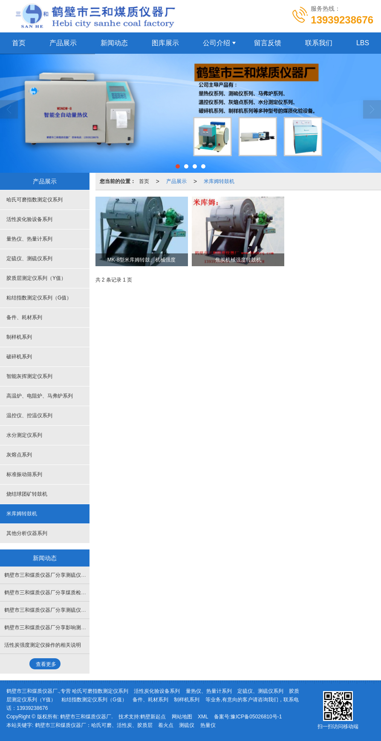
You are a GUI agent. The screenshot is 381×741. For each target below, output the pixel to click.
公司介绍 (216, 42)
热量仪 (208, 725)
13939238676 (32, 708)
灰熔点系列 (19, 455)
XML (203, 717)
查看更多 (46, 664)
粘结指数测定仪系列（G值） (39, 298)
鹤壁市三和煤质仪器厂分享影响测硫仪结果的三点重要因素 (70, 628)
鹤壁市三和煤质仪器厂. (86, 717)
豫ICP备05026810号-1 (256, 717)
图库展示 (165, 42)
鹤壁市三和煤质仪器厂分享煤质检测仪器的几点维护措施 (68, 593)
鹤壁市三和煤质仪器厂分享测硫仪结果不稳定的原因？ (65, 575)
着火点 (165, 725)
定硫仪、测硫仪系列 (29, 259)
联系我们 (318, 42)
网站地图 (182, 717)
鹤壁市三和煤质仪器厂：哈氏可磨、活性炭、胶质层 (94, 725)
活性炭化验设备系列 (29, 219)
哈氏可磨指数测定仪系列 (34, 200)
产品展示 (63, 42)
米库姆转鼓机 (219, 181)
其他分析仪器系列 (26, 533)
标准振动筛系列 (24, 474)
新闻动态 (114, 42)
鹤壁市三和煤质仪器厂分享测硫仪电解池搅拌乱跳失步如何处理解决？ (83, 610)
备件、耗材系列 (24, 317)
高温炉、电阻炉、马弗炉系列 (39, 396)
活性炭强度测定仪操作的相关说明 (42, 645)
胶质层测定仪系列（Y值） (36, 278)
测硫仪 (186, 725)
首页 (144, 181)
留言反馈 (267, 42)
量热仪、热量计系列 (29, 239)
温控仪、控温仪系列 (29, 415)
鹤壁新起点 (153, 717)
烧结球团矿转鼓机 (26, 494)
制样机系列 (19, 337)
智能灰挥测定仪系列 (29, 376)
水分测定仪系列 (24, 435)
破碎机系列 (19, 357)
